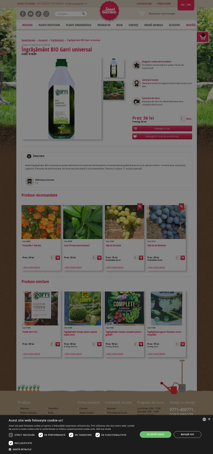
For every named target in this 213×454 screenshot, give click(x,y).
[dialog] (106, 434)
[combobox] (204, 419)
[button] (72, 449)
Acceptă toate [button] (155, 434)
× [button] (209, 419)
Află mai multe (103, 429)
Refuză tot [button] (187, 434)
